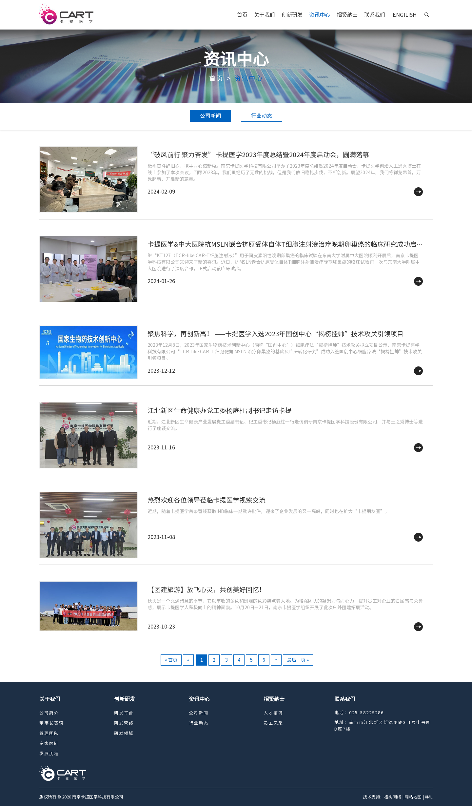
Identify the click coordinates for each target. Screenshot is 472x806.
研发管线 (124, 723)
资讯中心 (319, 14)
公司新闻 (210, 115)
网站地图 (413, 797)
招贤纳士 (347, 14)
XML (429, 797)
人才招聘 (273, 713)
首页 (242, 14)
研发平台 (124, 713)
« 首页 (171, 660)
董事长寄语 (51, 723)
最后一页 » (298, 660)
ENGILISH (405, 14)
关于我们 (264, 14)
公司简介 (49, 713)
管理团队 (49, 733)
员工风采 (273, 723)
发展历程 (49, 754)
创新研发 (292, 14)
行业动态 (261, 115)
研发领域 (124, 733)
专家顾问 (49, 743)
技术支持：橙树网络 (382, 797)
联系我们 (374, 14)
